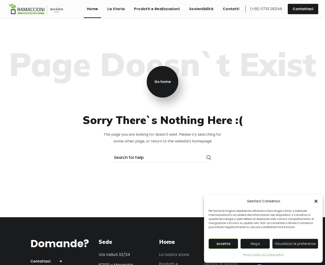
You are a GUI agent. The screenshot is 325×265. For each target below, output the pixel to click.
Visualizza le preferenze (295, 243)
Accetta (223, 243)
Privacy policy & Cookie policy (263, 254)
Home (167, 241)
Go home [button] (162, 81)
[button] (316, 201)
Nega (255, 243)
